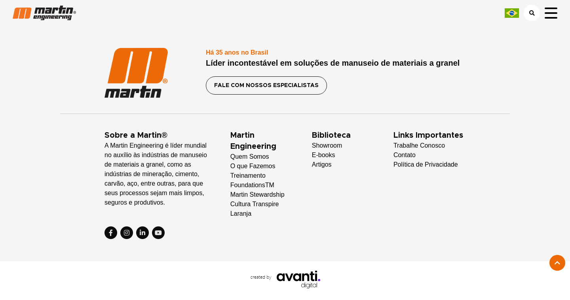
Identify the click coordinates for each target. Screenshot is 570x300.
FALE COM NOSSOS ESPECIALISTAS (266, 85)
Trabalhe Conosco (419, 145)
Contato (404, 155)
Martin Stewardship (257, 194)
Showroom (327, 145)
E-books (323, 155)
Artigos (322, 164)
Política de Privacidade (425, 164)
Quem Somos (249, 156)
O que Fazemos (253, 166)
